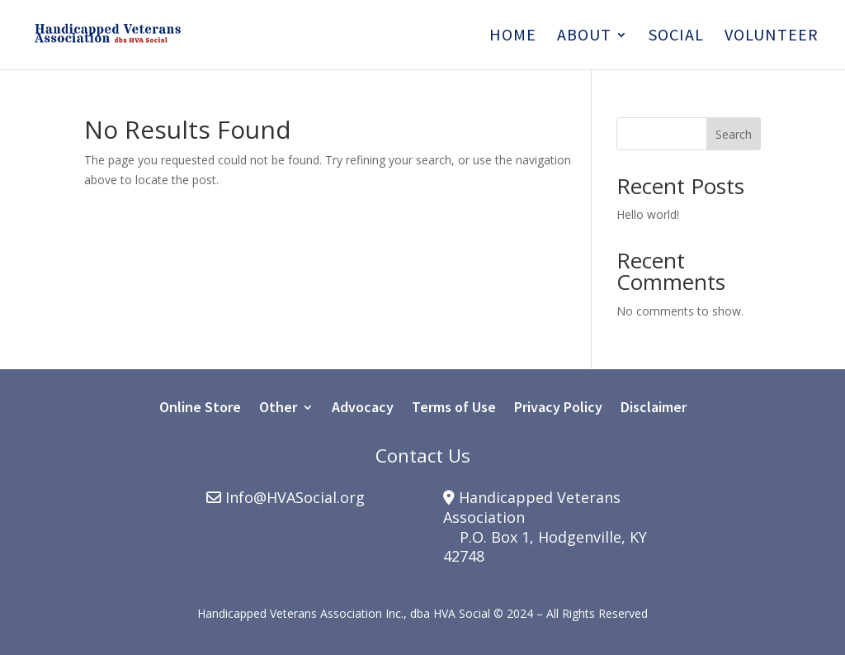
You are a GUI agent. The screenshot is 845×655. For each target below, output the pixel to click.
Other (278, 408)
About (584, 37)
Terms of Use (454, 408)
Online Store (200, 408)
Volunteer (772, 37)
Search (733, 134)
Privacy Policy (558, 408)
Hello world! (647, 214)
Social (676, 37)
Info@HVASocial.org (295, 497)
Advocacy (363, 408)
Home (512, 37)
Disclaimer (654, 408)
